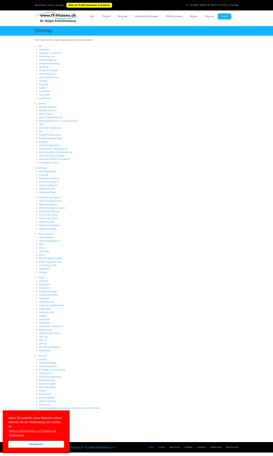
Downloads (44, 319)
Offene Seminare (174, 16)
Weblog (42, 315)
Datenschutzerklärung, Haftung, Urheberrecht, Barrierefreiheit (69, 408)
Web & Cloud (45, 113)
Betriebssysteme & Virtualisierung (55, 152)
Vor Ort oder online (48, 214)
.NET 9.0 (43, 340)
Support (43, 87)
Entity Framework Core (50, 261)
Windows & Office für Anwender (54, 159)
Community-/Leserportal (51, 326)
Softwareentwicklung (49, 63)
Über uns (209, 16)
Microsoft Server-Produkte (52, 155)
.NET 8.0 (43, 343)
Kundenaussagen (47, 383)
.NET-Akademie (46, 237)
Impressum (44, 404)
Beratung (122, 16)
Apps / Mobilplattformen (51, 117)
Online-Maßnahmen (48, 77)
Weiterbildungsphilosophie (52, 207)
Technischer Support (49, 181)
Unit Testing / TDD (48, 265)
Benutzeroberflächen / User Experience (58, 120)
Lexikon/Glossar (47, 301)
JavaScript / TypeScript (50, 127)
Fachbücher (44, 91)
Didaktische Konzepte (49, 211)
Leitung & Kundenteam (50, 376)
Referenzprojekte (47, 387)
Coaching (43, 84)
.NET (41, 124)
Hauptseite (44, 49)
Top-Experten (45, 373)
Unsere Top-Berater (48, 185)
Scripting (43, 141)
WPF (41, 244)
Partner (42, 390)
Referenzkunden (47, 188)
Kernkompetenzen (48, 59)
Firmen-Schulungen (48, 70)
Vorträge (43, 80)
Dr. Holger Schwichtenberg (52, 369)
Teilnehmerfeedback (49, 225)
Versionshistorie (47, 312)
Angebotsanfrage (47, 192)
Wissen (193, 16)
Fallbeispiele (45, 308)
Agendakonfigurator (48, 204)
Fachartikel (44, 94)
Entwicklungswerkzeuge (50, 138)
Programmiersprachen (50, 134)
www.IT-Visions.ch (74, 447)
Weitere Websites (47, 401)
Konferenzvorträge (48, 291)
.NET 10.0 (43, 336)
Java (41, 131)
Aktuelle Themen (47, 110)
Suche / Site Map (56, 5)
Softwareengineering (49, 145)
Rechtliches (232, 447)
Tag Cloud (174, 447)
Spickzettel (44, 298)
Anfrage (234, 4)
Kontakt (42, 359)
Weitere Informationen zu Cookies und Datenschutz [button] (32, 433)
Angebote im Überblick (50, 53)
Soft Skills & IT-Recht (49, 162)
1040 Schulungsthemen (50, 200)
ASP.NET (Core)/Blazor (49, 347)
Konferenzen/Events (49, 294)
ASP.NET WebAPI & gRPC (51, 258)
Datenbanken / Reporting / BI (53, 148)
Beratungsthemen (48, 171)
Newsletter (44, 322)
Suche (225, 16)
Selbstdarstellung (47, 362)
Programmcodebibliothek (51, 305)
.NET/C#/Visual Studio (49, 333)
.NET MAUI (44, 251)
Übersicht (43, 281)
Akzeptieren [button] (36, 444)
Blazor (42, 254)
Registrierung (45, 329)
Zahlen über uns (47, 56)
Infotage (43, 272)
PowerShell (44, 268)
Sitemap (189, 447)
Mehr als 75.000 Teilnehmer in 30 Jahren (89, 5)
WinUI (42, 247)
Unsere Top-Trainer (48, 218)
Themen (106, 16)
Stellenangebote (47, 397)
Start (92, 16)
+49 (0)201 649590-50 (199, 4)
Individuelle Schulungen (146, 16)
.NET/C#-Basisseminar (49, 240)
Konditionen (45, 98)
